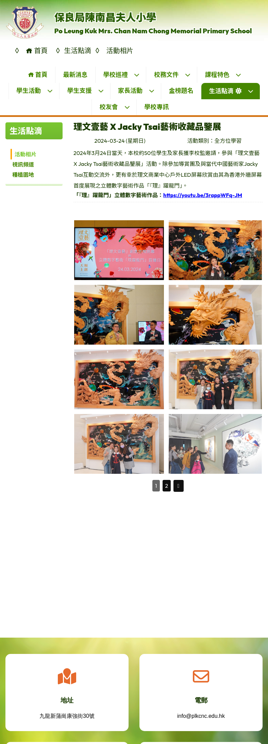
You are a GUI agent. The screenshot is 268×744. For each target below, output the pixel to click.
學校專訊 (156, 107)
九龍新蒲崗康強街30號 (67, 721)
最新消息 (75, 75)
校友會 (115, 107)
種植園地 (23, 174)
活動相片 (25, 154)
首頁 (37, 75)
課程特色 (223, 75)
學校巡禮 (121, 75)
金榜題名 (181, 90)
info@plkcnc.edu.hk (201, 721)
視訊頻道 (23, 164)
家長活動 (136, 90)
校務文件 (172, 75)
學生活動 (34, 90)
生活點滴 (231, 91)
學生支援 (85, 90)
